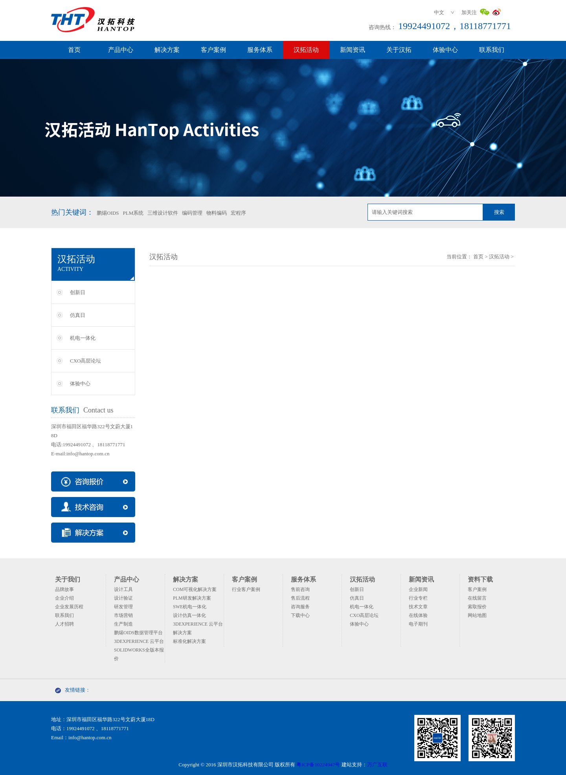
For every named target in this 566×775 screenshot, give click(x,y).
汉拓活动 (306, 49)
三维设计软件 (162, 213)
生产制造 (123, 624)
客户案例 (213, 49)
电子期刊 (418, 624)
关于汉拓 (399, 49)
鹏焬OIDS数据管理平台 (138, 632)
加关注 (469, 12)
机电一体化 (83, 338)
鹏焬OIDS (108, 213)
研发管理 (123, 606)
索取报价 (477, 606)
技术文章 (418, 606)
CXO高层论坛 (85, 361)
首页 (74, 49)
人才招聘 (64, 624)
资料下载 (480, 579)
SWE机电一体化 (189, 606)
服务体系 (259, 49)
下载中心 (300, 615)
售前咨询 (300, 589)
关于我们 (67, 579)
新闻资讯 (352, 49)
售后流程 (300, 598)
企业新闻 (418, 589)
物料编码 (216, 213)
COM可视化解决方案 (195, 589)
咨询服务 (300, 606)
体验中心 (445, 49)
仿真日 (77, 315)
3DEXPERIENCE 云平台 (139, 641)
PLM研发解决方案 (192, 598)
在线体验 (418, 615)
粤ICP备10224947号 (318, 765)
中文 (439, 12)
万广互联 (377, 765)
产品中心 (120, 49)
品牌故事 (64, 589)
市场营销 (123, 615)
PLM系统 (133, 213)
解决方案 (167, 49)
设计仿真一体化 (189, 615)
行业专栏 (418, 598)
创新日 (77, 292)
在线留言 (477, 598)
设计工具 (123, 589)
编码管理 (192, 213)
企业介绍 (64, 598)
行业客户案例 (246, 589)
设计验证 (123, 598)
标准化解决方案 (189, 641)
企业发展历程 (69, 606)
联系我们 (491, 49)
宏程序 (238, 213)
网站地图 (477, 615)
